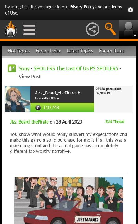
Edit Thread (114, 121)
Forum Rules (111, 51)
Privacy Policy (81, 6)
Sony (24, 68)
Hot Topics (19, 51)
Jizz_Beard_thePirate (29, 121)
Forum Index (48, 51)
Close (130, 9)
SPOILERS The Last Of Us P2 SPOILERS (76, 68)
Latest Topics (80, 51)
